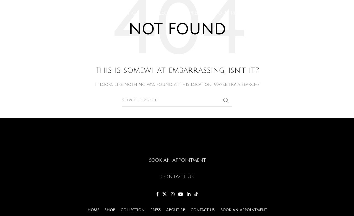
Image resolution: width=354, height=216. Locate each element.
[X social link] (165, 194)
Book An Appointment (177, 160)
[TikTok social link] (196, 194)
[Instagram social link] (172, 194)
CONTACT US (177, 176)
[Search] (177, 100)
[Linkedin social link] (188, 194)
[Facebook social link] (157, 194)
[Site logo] (45, 14)
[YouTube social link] (180, 194)
